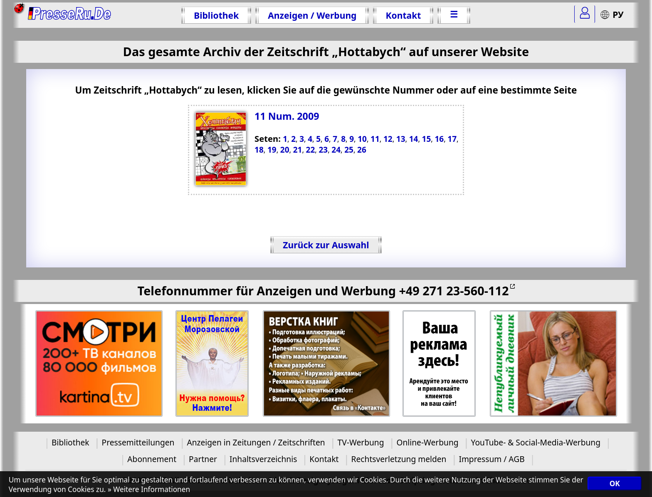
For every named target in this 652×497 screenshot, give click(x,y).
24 (336, 149)
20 (284, 149)
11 (375, 139)
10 (362, 139)
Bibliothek (216, 15)
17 (452, 139)
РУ (611, 14)
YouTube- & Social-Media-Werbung (535, 442)
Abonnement (151, 459)
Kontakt (403, 15)
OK (615, 483)
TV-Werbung (361, 442)
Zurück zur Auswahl (326, 245)
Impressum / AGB (491, 459)
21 (297, 149)
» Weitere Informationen (149, 489)
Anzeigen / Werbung (312, 15)
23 (323, 149)
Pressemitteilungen (138, 442)
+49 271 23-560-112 (454, 290)
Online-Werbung (427, 442)
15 (426, 139)
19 (272, 149)
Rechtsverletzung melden (399, 459)
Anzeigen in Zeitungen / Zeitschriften (256, 442)
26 (361, 149)
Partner (203, 459)
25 (348, 149)
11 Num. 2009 (286, 116)
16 (439, 139)
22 (310, 149)
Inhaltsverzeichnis (263, 459)
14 (413, 139)
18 (259, 149)
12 (388, 139)
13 (400, 139)
